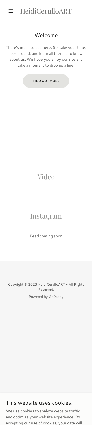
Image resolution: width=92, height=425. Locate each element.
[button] (12, 11)
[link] (46, 11)
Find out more (46, 81)
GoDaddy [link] (56, 296)
